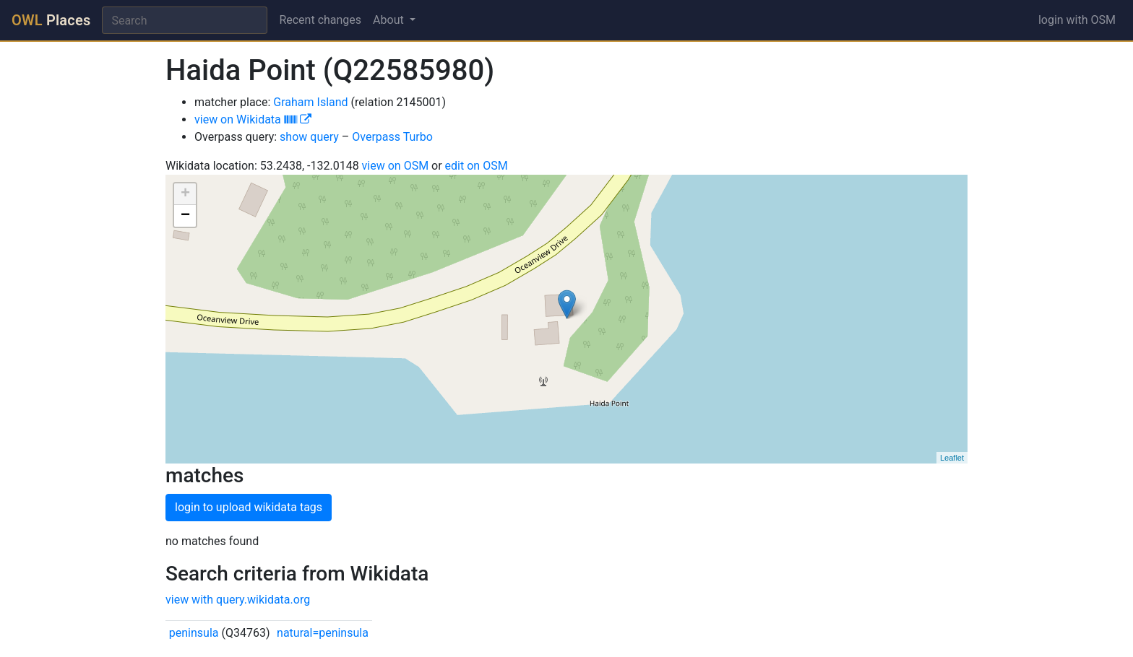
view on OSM (395, 166)
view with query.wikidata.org (237, 599)
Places (51, 20)
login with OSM (1077, 20)
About (390, 20)
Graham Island (310, 102)
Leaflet (952, 457)
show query (309, 137)
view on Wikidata (252, 119)
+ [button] (185, 194)
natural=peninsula (323, 633)
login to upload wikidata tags (248, 507)
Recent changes (320, 20)
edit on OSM (476, 166)
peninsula (194, 633)
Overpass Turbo (392, 137)
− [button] (185, 216)
